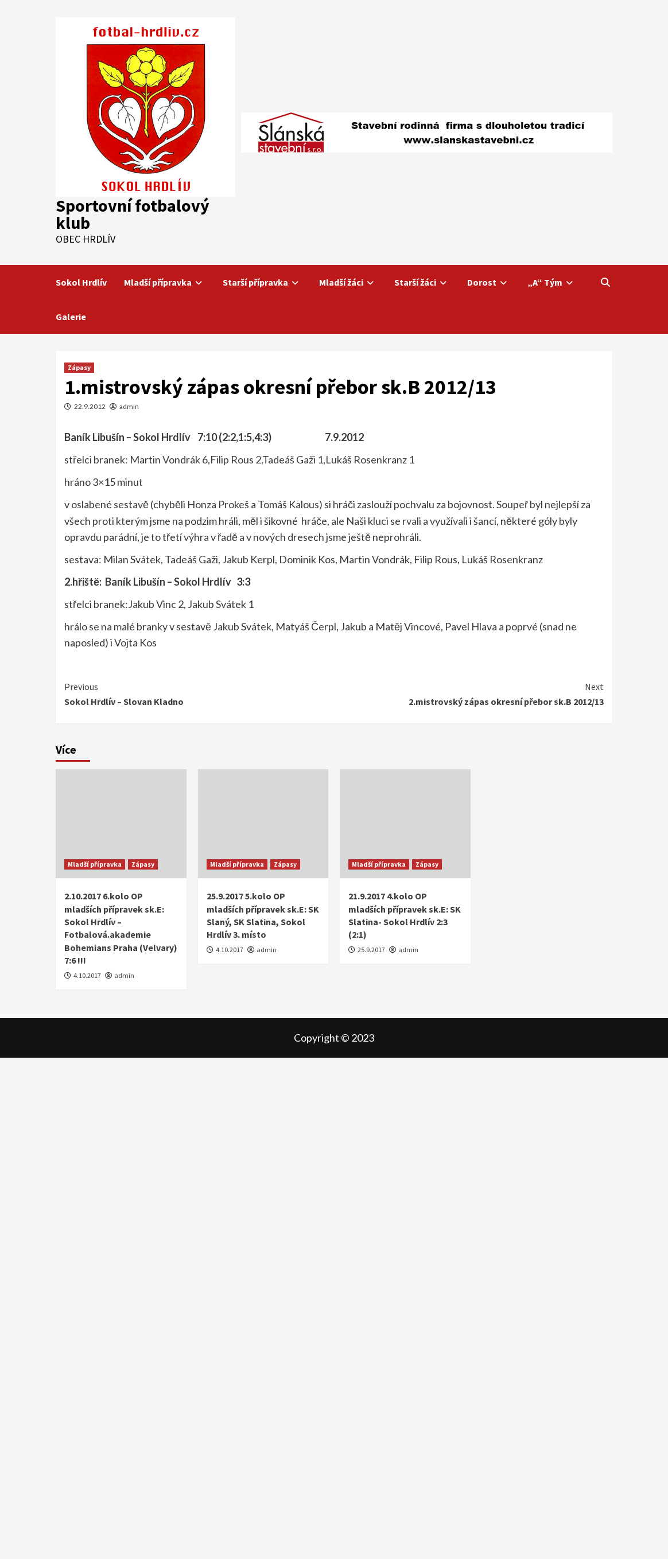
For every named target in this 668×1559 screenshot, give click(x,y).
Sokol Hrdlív (81, 282)
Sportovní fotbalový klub (132, 213)
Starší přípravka (262, 282)
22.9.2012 (90, 406)
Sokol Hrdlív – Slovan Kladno (199, 693)
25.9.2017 (371, 949)
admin (129, 406)
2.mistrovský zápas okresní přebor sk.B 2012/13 (469, 693)
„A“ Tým (551, 282)
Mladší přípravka (164, 282)
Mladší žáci (348, 282)
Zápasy (79, 367)
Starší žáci (422, 282)
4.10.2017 (87, 975)
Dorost (488, 282)
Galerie (71, 316)
